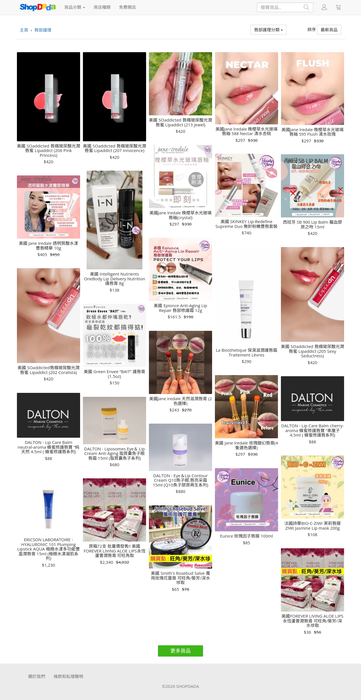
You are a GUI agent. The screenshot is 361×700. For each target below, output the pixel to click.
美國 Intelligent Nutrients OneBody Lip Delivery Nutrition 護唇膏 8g (114, 279)
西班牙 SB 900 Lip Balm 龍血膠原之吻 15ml (312, 224)
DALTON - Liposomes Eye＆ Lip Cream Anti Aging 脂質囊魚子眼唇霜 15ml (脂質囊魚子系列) (114, 453)
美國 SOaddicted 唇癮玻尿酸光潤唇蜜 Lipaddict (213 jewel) (180, 122)
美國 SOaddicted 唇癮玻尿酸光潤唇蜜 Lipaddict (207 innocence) (114, 148)
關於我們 (36, 676)
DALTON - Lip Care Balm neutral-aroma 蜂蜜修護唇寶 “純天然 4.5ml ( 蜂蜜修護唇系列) (49, 447)
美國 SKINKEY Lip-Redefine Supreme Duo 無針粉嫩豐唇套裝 (246, 223)
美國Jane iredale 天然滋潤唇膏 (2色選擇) (180, 401)
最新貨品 (329, 29)
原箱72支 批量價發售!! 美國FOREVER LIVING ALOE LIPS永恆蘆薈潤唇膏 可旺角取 (114, 551)
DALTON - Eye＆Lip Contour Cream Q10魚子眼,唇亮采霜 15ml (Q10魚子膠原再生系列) (180, 480)
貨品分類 (74, 7)
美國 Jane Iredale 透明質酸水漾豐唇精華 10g (48, 245)
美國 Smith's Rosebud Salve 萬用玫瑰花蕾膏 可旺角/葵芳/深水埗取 (180, 578)
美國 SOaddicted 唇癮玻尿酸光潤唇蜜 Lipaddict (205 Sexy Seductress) (312, 351)
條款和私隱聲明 (68, 676)
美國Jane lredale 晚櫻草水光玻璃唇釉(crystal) (180, 215)
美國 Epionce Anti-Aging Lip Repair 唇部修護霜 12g (180, 307)
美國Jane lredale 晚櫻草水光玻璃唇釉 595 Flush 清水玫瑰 (312, 132)
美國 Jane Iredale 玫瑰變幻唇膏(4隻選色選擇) (246, 445)
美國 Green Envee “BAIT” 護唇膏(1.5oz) (114, 373)
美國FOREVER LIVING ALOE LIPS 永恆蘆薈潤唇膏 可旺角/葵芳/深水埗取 (312, 621)
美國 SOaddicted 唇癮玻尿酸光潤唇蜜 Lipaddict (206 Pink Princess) (48, 151)
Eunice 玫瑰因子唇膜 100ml (246, 536)
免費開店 (127, 7)
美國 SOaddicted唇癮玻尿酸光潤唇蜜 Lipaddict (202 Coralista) (48, 370)
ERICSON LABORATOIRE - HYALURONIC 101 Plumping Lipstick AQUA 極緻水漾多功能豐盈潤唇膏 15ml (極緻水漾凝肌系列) (48, 549)
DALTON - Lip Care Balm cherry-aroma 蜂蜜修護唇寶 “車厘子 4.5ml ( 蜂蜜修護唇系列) (312, 430)
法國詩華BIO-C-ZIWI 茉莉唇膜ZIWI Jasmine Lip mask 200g (312, 525)
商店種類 (102, 7)
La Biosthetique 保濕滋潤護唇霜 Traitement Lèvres (246, 352)
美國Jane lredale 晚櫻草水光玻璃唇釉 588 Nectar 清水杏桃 (246, 131)
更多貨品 (180, 650)
